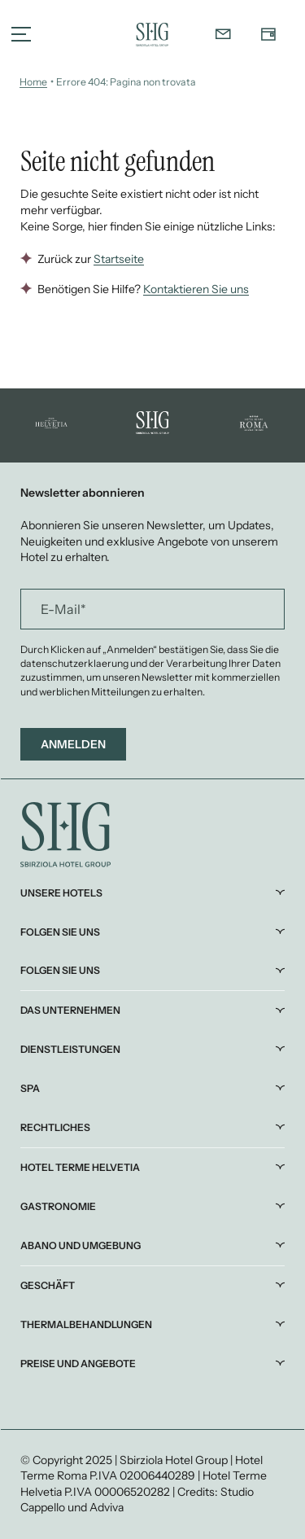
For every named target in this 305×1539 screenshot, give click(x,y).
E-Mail (63, 609)
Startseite (119, 259)
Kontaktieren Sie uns (196, 289)
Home (33, 82)
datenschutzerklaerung (75, 663)
